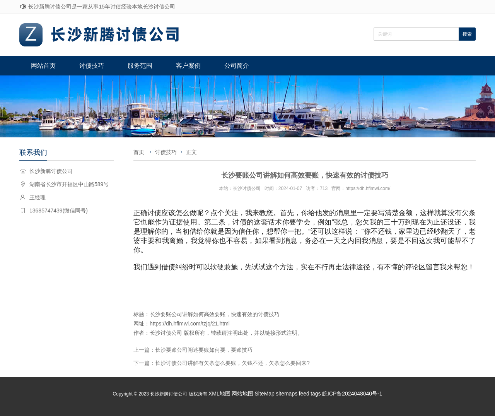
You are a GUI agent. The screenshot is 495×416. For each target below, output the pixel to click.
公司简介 (236, 65)
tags (316, 393)
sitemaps (286, 393)
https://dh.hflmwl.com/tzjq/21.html (190, 323)
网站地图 (242, 393)
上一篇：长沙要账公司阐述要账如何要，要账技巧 (193, 350)
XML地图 (219, 393)
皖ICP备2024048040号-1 (352, 393)
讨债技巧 (91, 65)
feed (304, 393)
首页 (138, 152)
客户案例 (188, 65)
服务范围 (140, 65)
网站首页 (43, 65)
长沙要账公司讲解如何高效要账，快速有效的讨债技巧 (215, 314)
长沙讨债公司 (166, 333)
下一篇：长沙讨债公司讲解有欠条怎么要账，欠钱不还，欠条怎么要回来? (221, 363)
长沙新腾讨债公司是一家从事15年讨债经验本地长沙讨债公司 (101, 6)
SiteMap (264, 393)
